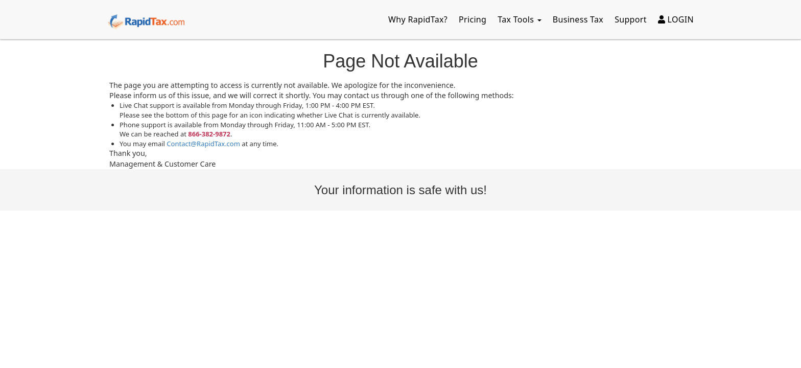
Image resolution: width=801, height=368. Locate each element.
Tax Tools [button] (519, 19)
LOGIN (676, 19)
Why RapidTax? (417, 19)
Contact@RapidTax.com (203, 143)
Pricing (472, 19)
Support (631, 19)
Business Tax (578, 19)
